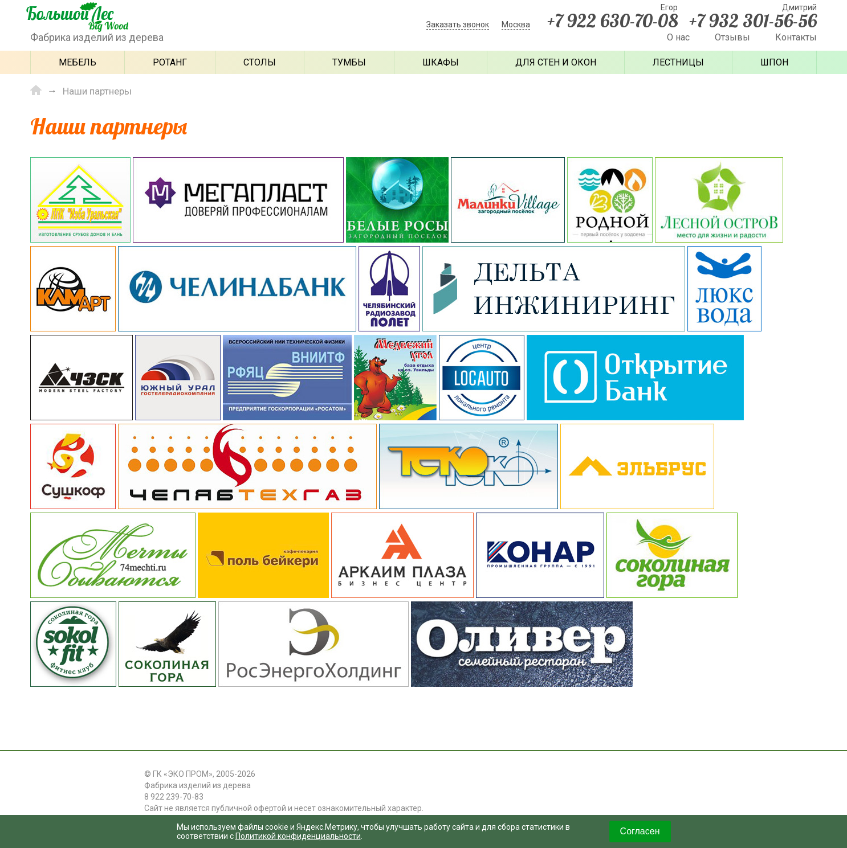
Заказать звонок (457, 24)
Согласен (640, 831)
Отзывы (732, 37)
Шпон (774, 62)
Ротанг (170, 62)
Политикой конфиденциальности (298, 836)
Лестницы (678, 62)
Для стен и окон (555, 62)
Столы (259, 62)
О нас (678, 37)
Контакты (796, 37)
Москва (516, 24)
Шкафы (440, 62)
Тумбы (349, 62)
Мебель (77, 62)
